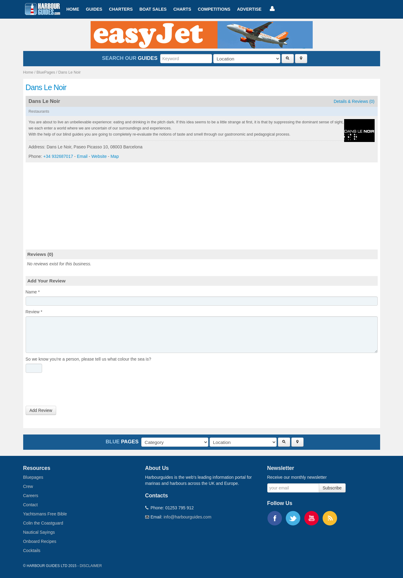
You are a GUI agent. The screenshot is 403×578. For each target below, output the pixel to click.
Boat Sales (153, 9)
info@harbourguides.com (187, 516)
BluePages (46, 72)
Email (82, 156)
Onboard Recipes (39, 541)
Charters (121, 9)
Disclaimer (91, 566)
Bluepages (33, 477)
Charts (182, 9)
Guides (94, 9)
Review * (34, 311)
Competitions (214, 9)
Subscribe (332, 487)
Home (73, 9)
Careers (30, 495)
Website (98, 156)
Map (114, 156)
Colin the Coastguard (43, 523)
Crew (28, 486)
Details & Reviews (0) (354, 101)
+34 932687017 (58, 156)
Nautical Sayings (39, 532)
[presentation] (72, 391)
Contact (30, 504)
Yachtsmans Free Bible (45, 513)
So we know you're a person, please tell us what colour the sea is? (88, 359)
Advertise (249, 9)
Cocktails (32, 550)
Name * (33, 291)
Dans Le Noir (69, 72)
